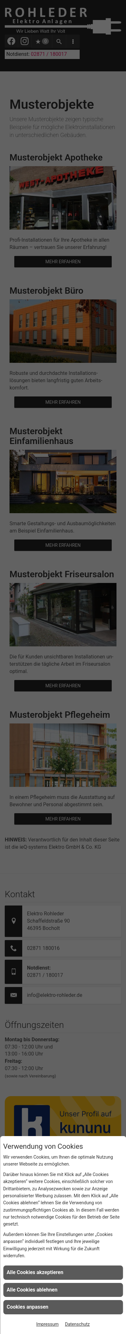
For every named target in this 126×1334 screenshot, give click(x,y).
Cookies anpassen (27, 1307)
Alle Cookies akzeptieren (35, 1272)
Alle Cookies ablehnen (32, 1290)
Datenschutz (77, 1324)
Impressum (47, 1324)
